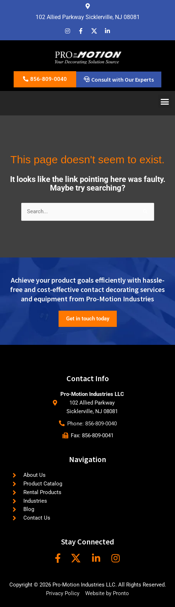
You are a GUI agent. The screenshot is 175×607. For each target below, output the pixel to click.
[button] (165, 101)
